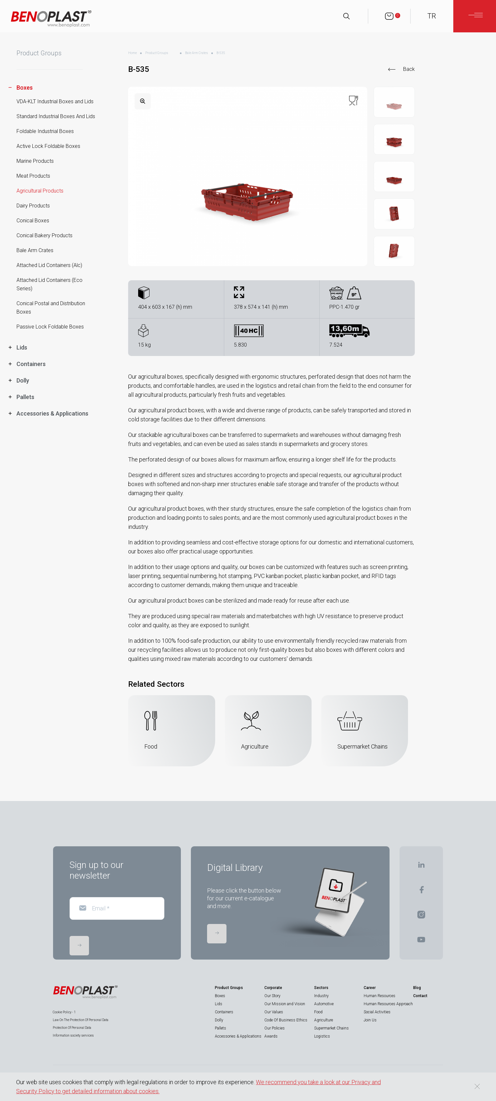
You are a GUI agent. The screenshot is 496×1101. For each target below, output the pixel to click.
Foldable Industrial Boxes (45, 131)
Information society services (73, 1035)
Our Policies (274, 1028)
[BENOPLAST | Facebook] (421, 892)
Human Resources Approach (388, 1004)
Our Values (273, 1012)
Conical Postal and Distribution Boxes (51, 307)
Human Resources (379, 996)
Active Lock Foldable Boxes (48, 146)
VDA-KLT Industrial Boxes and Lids (55, 101)
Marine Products (35, 161)
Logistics (322, 1036)
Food (318, 1012)
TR (431, 16)
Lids (218, 1004)
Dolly (219, 1020)
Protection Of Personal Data (72, 1027)
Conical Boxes (33, 220)
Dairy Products (33, 206)
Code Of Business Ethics (285, 1020)
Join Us (370, 1020)
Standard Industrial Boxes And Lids (56, 116)
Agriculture (323, 1020)
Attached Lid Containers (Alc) (49, 265)
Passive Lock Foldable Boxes (50, 327)
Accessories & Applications (238, 1036)
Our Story (272, 996)
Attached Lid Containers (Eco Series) (50, 284)
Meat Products (33, 176)
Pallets (220, 1028)
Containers (224, 1012)
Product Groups (156, 53)
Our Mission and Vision (284, 1004)
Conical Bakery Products (44, 235)
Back (409, 69)
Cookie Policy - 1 (64, 1012)
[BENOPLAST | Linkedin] (421, 867)
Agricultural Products (40, 191)
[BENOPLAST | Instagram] (421, 917)
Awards (271, 1036)
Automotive (324, 1004)
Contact (420, 996)
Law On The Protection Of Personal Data (80, 1020)
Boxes (220, 996)
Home (132, 53)
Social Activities (377, 1012)
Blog (417, 987)
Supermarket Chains (331, 1028)
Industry (321, 996)
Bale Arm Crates (35, 250)
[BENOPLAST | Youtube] (421, 942)
